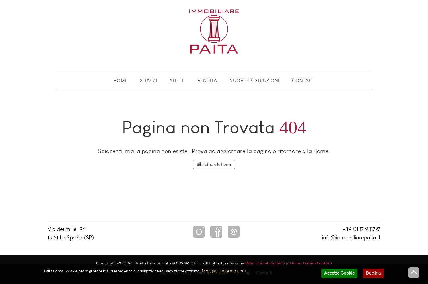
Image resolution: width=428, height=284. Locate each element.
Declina (373, 274)
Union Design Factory (311, 263)
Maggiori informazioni (224, 272)
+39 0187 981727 (361, 229)
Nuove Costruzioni (254, 80)
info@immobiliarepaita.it (351, 237)
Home (120, 80)
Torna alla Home (214, 164)
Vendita (207, 80)
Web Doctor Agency (265, 263)
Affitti (177, 80)
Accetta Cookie (339, 274)
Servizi (148, 80)
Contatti (303, 80)
